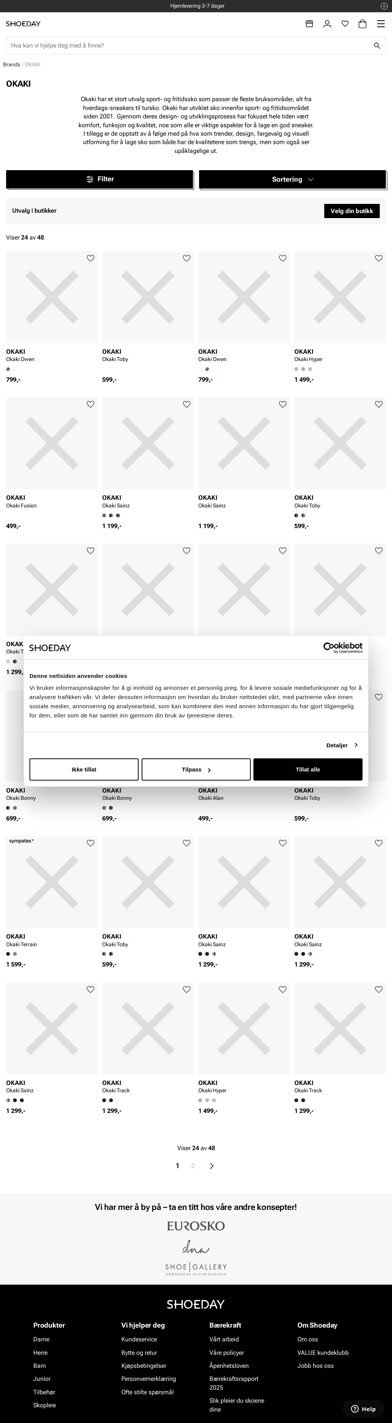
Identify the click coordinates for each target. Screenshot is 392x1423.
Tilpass (196, 769)
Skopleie (44, 1405)
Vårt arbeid (224, 1339)
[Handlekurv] (362, 23)
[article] (52, 309)
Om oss (307, 1339)
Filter (99, 179)
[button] (292, 179)
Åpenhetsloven (229, 1365)
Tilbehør (44, 1392)
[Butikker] (309, 23)
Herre (40, 1352)
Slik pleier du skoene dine (236, 1405)
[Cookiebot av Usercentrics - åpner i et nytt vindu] (329, 647)
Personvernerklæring (148, 1378)
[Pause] (384, 6)
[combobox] (190, 45)
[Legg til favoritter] (90, 258)
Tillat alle (308, 769)
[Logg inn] (327, 23)
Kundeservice (139, 1339)
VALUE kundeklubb (323, 1352)
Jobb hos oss (315, 1365)
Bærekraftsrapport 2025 (233, 1383)
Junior (42, 1378)
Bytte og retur (139, 1352)
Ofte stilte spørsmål (147, 1392)
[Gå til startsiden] (23, 23)
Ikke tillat (84, 769)
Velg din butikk (352, 211)
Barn (39, 1365)
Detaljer (337, 745)
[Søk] (377, 45)
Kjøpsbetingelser (143, 1365)
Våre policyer (226, 1352)
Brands (11, 64)
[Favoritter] (345, 23)
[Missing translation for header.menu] (380, 23)
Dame (41, 1339)
